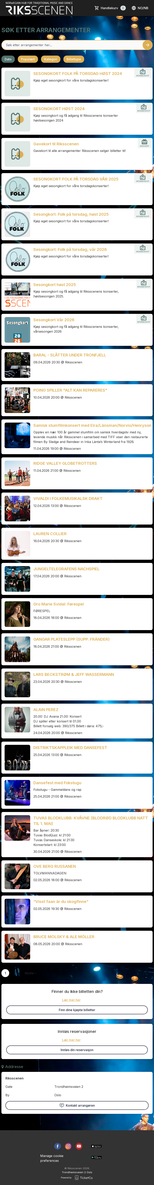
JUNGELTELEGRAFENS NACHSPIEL (66, 569)
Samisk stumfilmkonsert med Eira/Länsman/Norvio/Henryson (92, 425)
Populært (28, 59)
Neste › (30, 973)
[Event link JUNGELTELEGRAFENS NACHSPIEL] (15, 579)
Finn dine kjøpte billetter (77, 1010)
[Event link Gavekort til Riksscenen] (15, 154)
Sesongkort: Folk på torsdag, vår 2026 (70, 249)
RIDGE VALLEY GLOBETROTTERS (65, 463)
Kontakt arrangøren (77, 1105)
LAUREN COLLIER (50, 533)
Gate (8, 1087)
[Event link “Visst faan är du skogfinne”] (15, 912)
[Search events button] (148, 45)
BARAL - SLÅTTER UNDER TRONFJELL (69, 355)
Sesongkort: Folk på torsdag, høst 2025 (71, 214)
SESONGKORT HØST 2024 (59, 108)
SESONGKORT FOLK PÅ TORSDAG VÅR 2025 (75, 179)
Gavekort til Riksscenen (56, 144)
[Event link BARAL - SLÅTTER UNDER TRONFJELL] (15, 365)
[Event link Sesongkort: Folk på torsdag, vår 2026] (15, 259)
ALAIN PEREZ (45, 709)
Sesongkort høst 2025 (54, 284)
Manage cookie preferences (51, 1158)
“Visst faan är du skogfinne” (60, 901)
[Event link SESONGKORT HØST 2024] (15, 119)
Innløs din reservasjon (77, 1050)
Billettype (74, 59)
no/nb (139, 8)
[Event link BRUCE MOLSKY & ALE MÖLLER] (15, 947)
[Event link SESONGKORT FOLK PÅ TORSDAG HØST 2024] (15, 84)
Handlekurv (113, 8)
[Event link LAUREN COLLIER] (15, 544)
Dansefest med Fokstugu (57, 782)
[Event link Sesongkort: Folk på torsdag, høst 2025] (15, 224)
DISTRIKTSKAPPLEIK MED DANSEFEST (70, 747)
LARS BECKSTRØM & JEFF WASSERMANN (73, 674)
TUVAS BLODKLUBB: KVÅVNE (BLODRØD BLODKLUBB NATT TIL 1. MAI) (90, 821)
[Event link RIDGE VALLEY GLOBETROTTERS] (15, 473)
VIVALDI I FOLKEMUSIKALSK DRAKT (68, 498)
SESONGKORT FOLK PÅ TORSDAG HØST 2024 (77, 73)
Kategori (50, 59)
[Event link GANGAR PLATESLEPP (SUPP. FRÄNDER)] (15, 649)
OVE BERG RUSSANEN (54, 866)
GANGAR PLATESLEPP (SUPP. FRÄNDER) (71, 639)
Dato (8, 59)
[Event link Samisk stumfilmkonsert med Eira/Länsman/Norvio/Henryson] (15, 435)
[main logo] (39, 8)
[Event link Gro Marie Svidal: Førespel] (15, 614)
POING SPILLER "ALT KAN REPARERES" (70, 390)
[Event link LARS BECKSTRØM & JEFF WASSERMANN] (15, 684)
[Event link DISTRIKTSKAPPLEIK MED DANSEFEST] (15, 758)
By (7, 1095)
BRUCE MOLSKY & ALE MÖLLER (63, 936)
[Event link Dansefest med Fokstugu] (15, 793)
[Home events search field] (77, 45)
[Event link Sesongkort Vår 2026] (15, 330)
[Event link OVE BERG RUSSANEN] (15, 876)
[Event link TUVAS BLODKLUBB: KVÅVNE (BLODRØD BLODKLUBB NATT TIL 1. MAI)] (15, 828)
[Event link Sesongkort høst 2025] (15, 295)
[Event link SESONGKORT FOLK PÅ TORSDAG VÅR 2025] (15, 189)
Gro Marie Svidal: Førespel (58, 604)
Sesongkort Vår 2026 (53, 319)
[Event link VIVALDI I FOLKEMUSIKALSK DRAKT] (15, 509)
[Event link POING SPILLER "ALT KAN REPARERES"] (15, 400)
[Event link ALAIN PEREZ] (15, 720)
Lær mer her (71, 1000)
